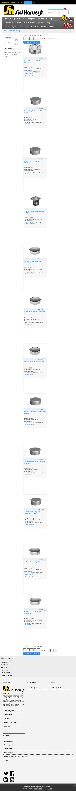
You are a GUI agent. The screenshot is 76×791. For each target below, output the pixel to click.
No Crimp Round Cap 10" (32, 562)
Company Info (9, 711)
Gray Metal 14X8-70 (6, 675)
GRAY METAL (29, 73)
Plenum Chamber (6, 670)
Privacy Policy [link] (38, 789)
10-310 (27, 577)
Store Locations (8, 752)
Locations (13, 2)
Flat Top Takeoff (5, 672)
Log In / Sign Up (33, 688)
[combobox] (58, 12)
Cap (18, 31)
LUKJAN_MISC (30, 224)
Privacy (6, 719)
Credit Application (9, 745)
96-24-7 (27, 174)
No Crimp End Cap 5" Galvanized (34, 361)
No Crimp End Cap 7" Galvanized (34, 311)
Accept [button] (50, 789)
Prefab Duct (4, 662)
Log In (35, 2)
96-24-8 (27, 123)
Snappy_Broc (29, 324)
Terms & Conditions (11, 723)
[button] (13, 35)
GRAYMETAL (29, 75)
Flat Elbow (4, 667)
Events (20, 2)
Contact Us (5, 2)
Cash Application (9, 741)
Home (5, 31)
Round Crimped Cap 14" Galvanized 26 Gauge (32, 512)
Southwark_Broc (29, 274)
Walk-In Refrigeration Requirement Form (16, 756)
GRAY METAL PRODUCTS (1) (12, 52)
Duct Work (12, 31)
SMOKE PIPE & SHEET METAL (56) (10, 56)
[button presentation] (17, 40)
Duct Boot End (5, 664)
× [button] (74, 786)
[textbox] (56, 12)
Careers (28, 2)
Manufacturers (8, 749)
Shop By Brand (56, 688)
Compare (40, 58)
